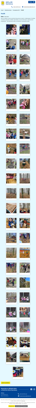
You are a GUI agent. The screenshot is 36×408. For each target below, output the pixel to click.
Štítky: (2, 16)
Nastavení (25, 406)
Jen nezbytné (18, 406)
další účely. (23, 400)
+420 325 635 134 (16, 6)
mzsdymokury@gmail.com (29, 6)
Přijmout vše (11, 406)
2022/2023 (6, 16)
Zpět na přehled (5, 382)
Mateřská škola (8, 10)
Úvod (2, 10)
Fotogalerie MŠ (16, 10)
